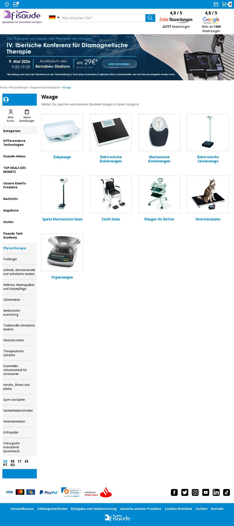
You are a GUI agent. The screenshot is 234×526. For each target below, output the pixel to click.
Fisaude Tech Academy (19, 235)
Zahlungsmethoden (52, 509)
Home (3, 87)
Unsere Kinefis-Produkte (19, 185)
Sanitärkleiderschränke (19, 410)
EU (13, 465)
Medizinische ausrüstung (19, 312)
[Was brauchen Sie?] (108, 18)
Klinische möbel (19, 340)
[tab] (10, 116)
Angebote (19, 210)
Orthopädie (19, 432)
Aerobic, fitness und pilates (19, 387)
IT (20, 461)
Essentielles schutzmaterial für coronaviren (19, 370)
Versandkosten (22, 509)
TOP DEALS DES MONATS (19, 169)
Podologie (19, 259)
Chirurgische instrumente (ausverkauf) (19, 447)
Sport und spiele (19, 399)
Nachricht (19, 198)
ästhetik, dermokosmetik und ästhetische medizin (19, 272)
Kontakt (217, 509)
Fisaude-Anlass (19, 156)
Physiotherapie (19, 87)
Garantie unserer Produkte (140, 509)
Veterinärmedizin (19, 421)
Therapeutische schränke (19, 353)
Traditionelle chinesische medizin (19, 327)
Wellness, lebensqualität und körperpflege (19, 287)
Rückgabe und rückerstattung (94, 509)
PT (5, 465)
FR (13, 461)
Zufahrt (202, 509)
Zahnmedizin (19, 299)
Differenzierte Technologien (19, 142)
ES (27, 461)
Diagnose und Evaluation (45, 87)
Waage (67, 87)
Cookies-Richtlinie (178, 509)
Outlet (19, 221)
